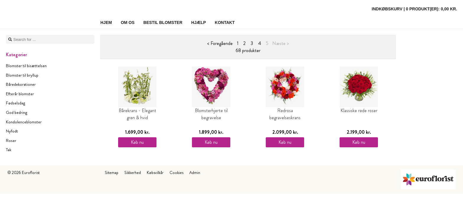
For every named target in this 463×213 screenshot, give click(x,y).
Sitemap (111, 172)
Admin (194, 172)
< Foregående (220, 43)
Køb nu (137, 142)
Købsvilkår (155, 172)
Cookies (176, 172)
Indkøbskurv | (414, 9)
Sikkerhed (132, 172)
